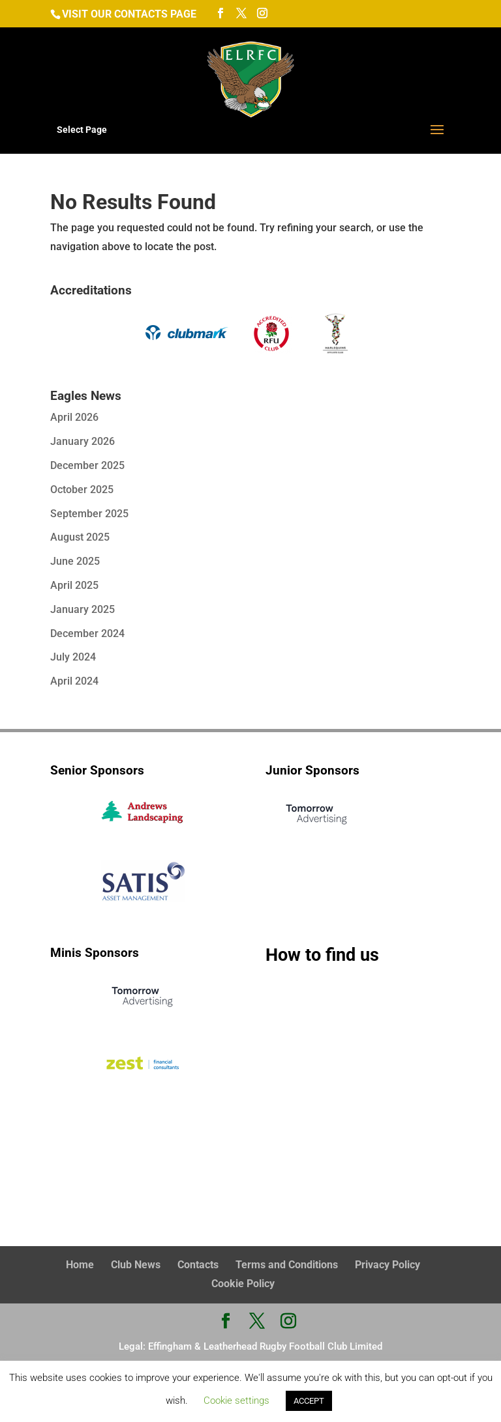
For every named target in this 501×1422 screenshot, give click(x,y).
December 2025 (87, 465)
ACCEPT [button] (309, 1401)
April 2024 (74, 681)
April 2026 (74, 417)
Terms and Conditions (286, 1264)
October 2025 (82, 489)
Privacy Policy (387, 1264)
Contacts (198, 1264)
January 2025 (82, 609)
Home (80, 1264)
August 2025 (80, 537)
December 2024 (87, 633)
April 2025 (74, 585)
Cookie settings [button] (236, 1400)
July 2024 (73, 657)
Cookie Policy (243, 1283)
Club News (135, 1264)
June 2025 (75, 561)
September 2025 (89, 513)
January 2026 (82, 441)
